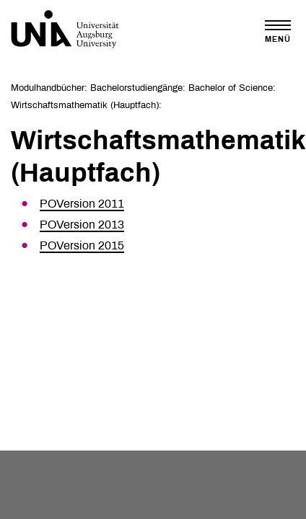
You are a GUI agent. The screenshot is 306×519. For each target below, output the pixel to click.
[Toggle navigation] (278, 31)
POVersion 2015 (82, 245)
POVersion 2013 (82, 224)
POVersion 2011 (82, 204)
